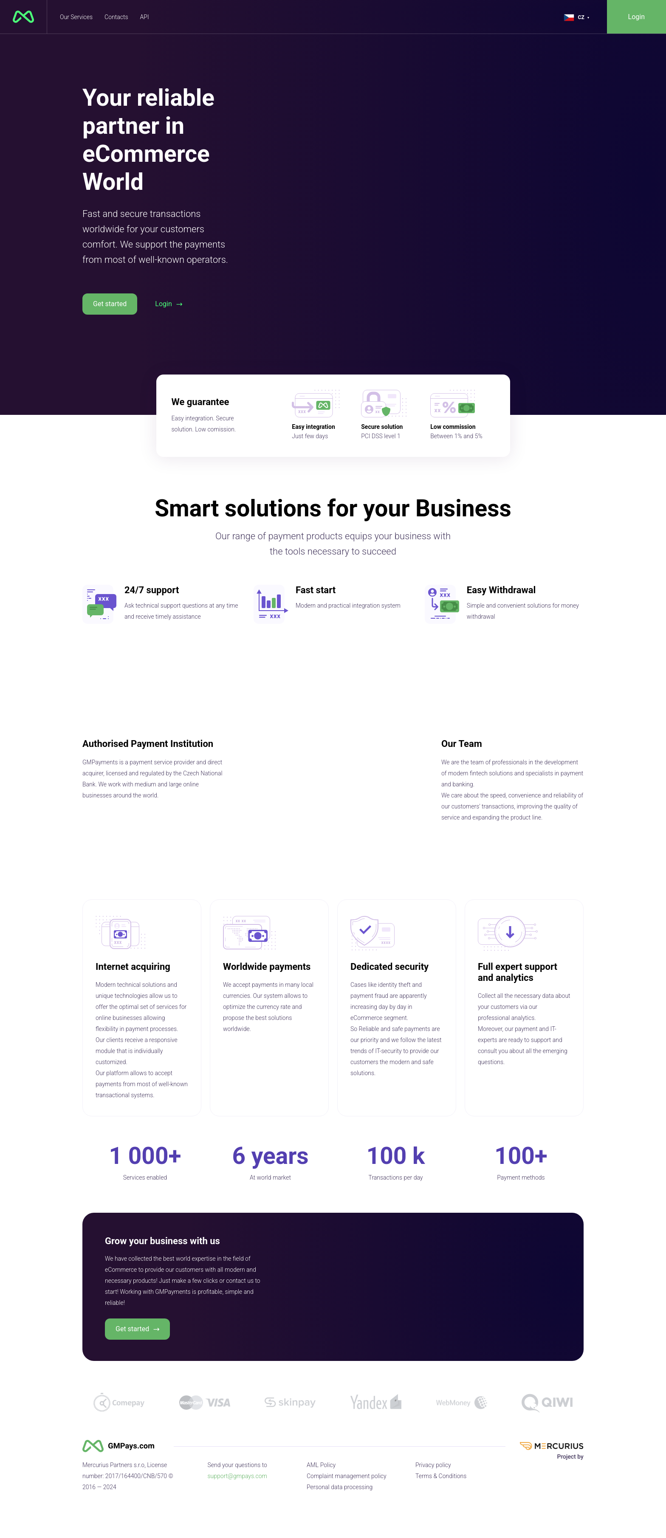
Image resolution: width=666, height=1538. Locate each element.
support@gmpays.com (237, 1476)
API (144, 17)
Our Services (76, 17)
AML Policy (321, 1465)
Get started (110, 304)
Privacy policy (433, 1465)
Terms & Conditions (440, 1476)
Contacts (116, 17)
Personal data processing (340, 1487)
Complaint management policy (347, 1476)
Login (636, 17)
